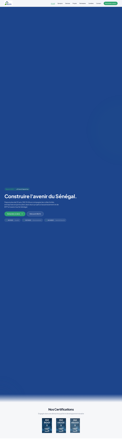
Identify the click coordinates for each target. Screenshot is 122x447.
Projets (75, 3)
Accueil (53, 3)
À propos (60, 3)
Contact (98, 3)
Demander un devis (110, 3)
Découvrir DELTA (35, 214)
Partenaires (82, 3)
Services (67, 3)
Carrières (91, 3)
